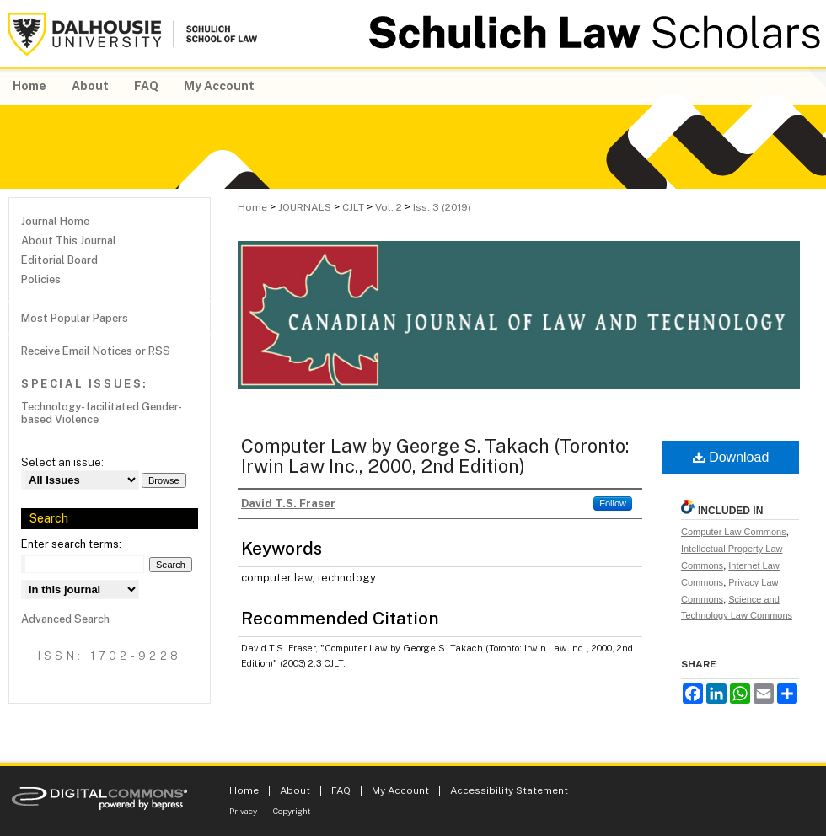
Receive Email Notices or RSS (95, 351)
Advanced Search (65, 619)
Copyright (292, 811)
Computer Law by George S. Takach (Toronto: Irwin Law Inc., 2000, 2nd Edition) (435, 456)
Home (252, 207)
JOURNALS (304, 207)
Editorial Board (59, 260)
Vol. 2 (388, 207)
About (295, 790)
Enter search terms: (71, 544)
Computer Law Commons (733, 532)
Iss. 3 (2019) (442, 207)
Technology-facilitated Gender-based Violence (101, 413)
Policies (41, 279)
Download (731, 457)
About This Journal (68, 240)
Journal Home (55, 221)
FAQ (341, 790)
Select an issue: (62, 462)
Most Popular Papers (74, 318)
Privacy (243, 811)
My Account (400, 790)
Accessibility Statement (509, 790)
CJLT (353, 207)
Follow (612, 503)
